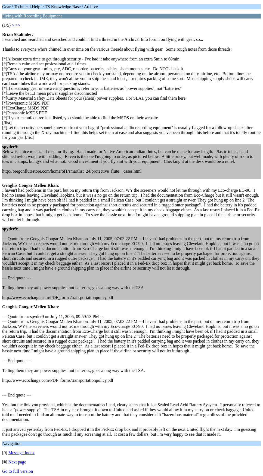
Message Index (21, 452)
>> (17, 25)
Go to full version (17, 471)
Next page (17, 462)
